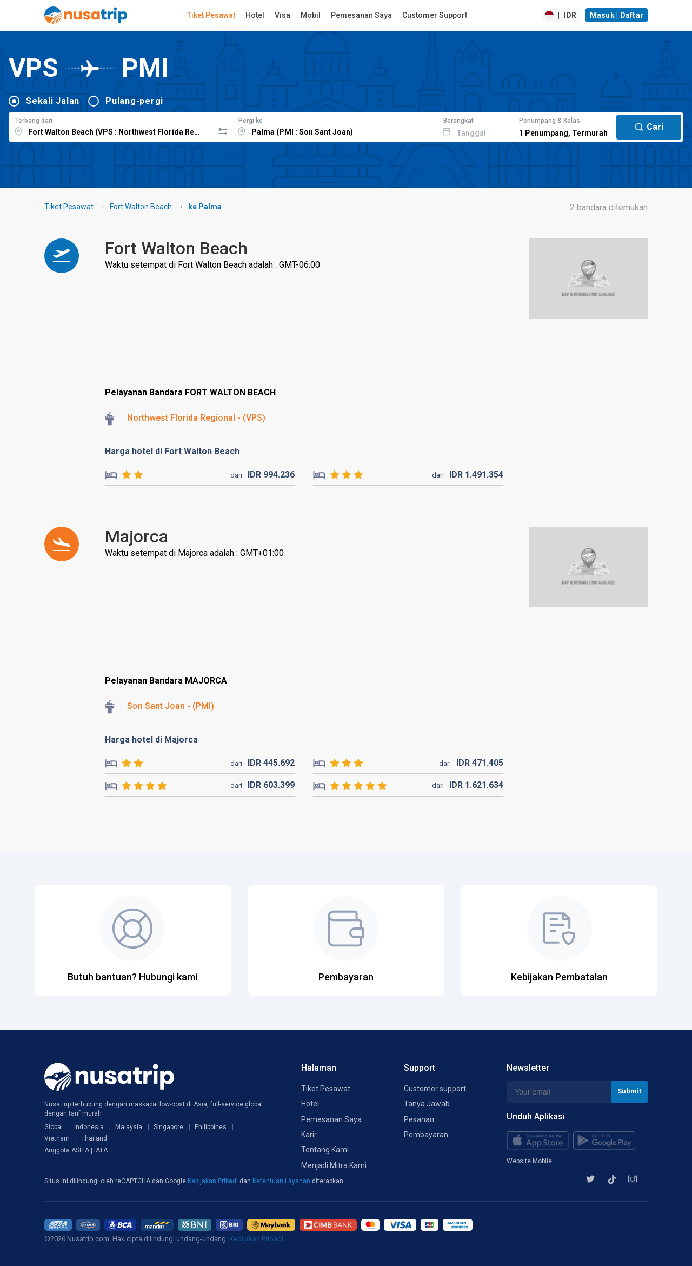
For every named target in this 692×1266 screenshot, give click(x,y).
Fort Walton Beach (141, 206)
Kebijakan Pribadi (213, 1181)
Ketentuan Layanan (282, 1181)
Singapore (168, 1127)
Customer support (435, 1088)
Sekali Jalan (52, 101)
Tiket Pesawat (211, 15)
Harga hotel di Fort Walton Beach (172, 451)
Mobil (311, 15)
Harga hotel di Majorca (151, 739)
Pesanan (419, 1119)
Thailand (94, 1138)
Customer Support (434, 15)
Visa (282, 15)
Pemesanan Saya (361, 15)
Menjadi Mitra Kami (334, 1165)
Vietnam (57, 1138)
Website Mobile (529, 1161)
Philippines (211, 1127)
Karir (309, 1134)
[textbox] (111, 125)
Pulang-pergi (134, 101)
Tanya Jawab (427, 1103)
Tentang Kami (325, 1149)
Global (53, 1127)
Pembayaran (426, 1134)
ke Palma (205, 206)
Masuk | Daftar (617, 15)
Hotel (254, 15)
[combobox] (111, 125)
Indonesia (89, 1127)
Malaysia (128, 1127)
